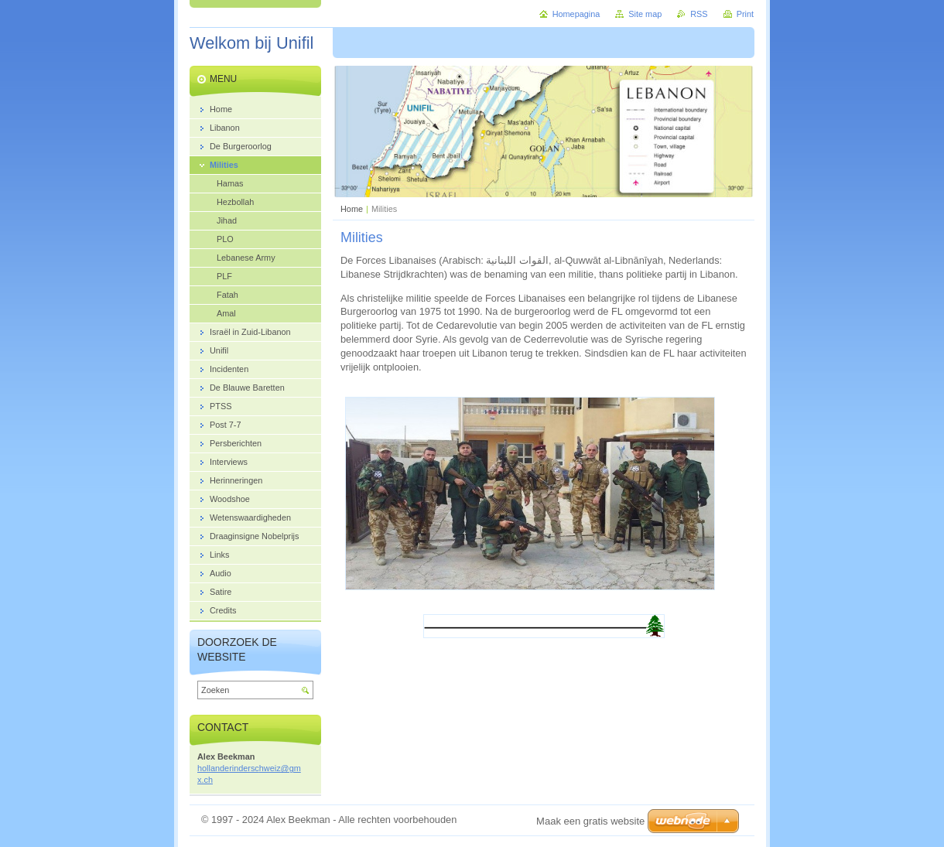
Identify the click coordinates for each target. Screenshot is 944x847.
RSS (698, 14)
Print (745, 14)
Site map (645, 14)
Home (351, 208)
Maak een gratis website (590, 821)
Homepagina (576, 14)
